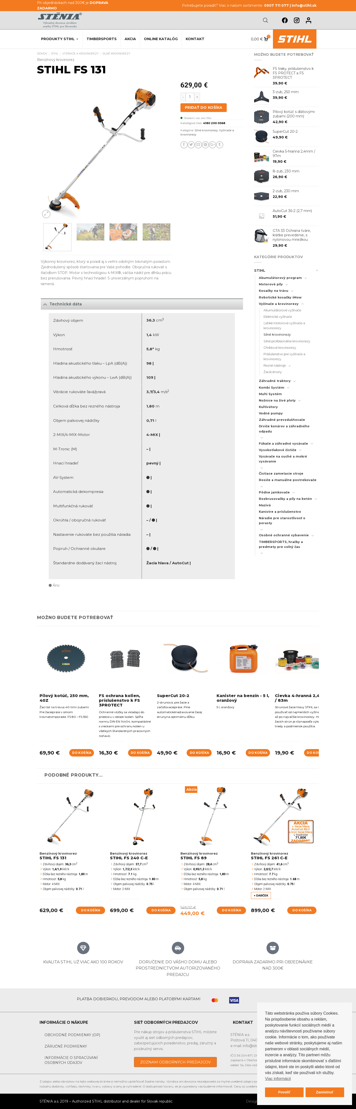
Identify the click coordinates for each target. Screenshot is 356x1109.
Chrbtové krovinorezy (280, 348)
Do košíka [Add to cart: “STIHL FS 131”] (90, 910)
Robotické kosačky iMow (280, 297)
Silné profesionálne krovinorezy (287, 341)
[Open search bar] (265, 20)
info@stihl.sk (304, 5)
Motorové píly (271, 284)
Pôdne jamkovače (274, 492)
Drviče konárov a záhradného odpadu (284, 428)
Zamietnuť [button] (325, 1092)
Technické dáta (61, 304)
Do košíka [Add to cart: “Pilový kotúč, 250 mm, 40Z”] (81, 753)
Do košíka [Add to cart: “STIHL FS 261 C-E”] (302, 910)
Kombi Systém (271, 387)
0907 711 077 (276, 5)
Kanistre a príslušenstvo (280, 512)
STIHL (54, 53)
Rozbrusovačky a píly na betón (285, 499)
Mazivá (265, 505)
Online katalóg (161, 39)
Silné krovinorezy (116, 53)
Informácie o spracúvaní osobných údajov (71, 1060)
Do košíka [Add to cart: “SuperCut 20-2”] (199, 753)
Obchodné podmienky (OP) (72, 1035)
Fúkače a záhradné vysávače (283, 443)
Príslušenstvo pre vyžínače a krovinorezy (284, 356)
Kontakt (195, 39)
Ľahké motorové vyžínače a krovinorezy (284, 325)
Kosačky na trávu (273, 291)
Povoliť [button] (284, 1092)
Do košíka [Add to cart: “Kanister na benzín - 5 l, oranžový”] (257, 753)
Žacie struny (273, 372)
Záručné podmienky (65, 1046)
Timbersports (102, 39)
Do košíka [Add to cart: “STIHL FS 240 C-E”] (161, 910)
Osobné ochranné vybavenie (284, 535)
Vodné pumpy (271, 413)
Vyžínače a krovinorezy (80, 53)
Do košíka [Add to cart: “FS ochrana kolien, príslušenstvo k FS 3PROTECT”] (140, 753)
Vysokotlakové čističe (277, 450)
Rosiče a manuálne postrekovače (287, 480)
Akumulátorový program (280, 278)
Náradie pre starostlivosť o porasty (282, 520)
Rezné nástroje (275, 365)
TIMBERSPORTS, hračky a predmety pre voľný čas (281, 544)
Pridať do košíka (203, 107)
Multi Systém (270, 394)
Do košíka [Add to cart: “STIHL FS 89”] (231, 910)
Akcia (130, 39)
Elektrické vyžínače (278, 317)
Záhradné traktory (275, 381)
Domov (42, 53)
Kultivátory (268, 407)
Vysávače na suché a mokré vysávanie (283, 459)
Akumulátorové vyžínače (282, 310)
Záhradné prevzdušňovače (282, 420)
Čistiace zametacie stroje (281, 473)
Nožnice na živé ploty (277, 400)
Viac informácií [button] (278, 1079)
